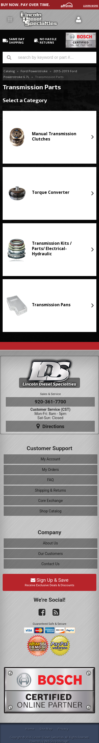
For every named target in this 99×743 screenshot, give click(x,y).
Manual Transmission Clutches (54, 136)
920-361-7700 (50, 401)
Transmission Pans (51, 305)
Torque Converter (50, 192)
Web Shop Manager (56, 741)
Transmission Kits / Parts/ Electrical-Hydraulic (52, 249)
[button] (49, 57)
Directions (50, 426)
